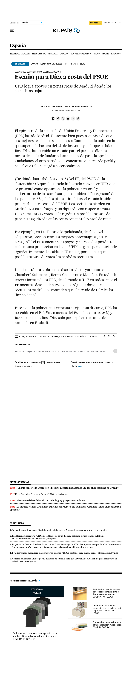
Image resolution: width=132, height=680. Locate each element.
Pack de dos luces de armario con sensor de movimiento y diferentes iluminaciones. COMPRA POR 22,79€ (106, 593)
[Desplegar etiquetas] (115, 351)
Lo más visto (17, 523)
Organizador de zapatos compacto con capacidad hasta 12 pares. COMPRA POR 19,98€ (107, 609)
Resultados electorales (72, 351)
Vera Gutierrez (51, 106)
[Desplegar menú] (12, 30)
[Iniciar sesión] (112, 23)
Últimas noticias (19, 482)
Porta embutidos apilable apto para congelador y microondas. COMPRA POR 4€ (107, 625)
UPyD (29, 351)
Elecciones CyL (39, 54)
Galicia (97, 54)
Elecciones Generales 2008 (47, 351)
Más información (23, 366)
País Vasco (116, 54)
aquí (80, 366)
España (18, 45)
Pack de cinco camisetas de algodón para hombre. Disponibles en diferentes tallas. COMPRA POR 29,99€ (34, 636)
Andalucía (52, 54)
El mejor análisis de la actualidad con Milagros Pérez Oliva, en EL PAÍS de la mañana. (58, 336)
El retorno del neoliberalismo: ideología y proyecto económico (51, 500)
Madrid (105, 54)
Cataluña (64, 54)
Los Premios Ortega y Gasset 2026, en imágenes (42, 494)
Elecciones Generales (96, 351)
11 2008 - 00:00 (69, 111)
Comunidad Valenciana (81, 54)
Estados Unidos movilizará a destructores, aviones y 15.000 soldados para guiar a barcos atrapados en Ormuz (65, 553)
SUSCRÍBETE (95, 23)
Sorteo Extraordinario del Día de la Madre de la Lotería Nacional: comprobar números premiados (59, 530)
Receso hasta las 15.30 (58, 63)
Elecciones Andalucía (20, 54)
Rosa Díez (19, 351)
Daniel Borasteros (78, 106)
